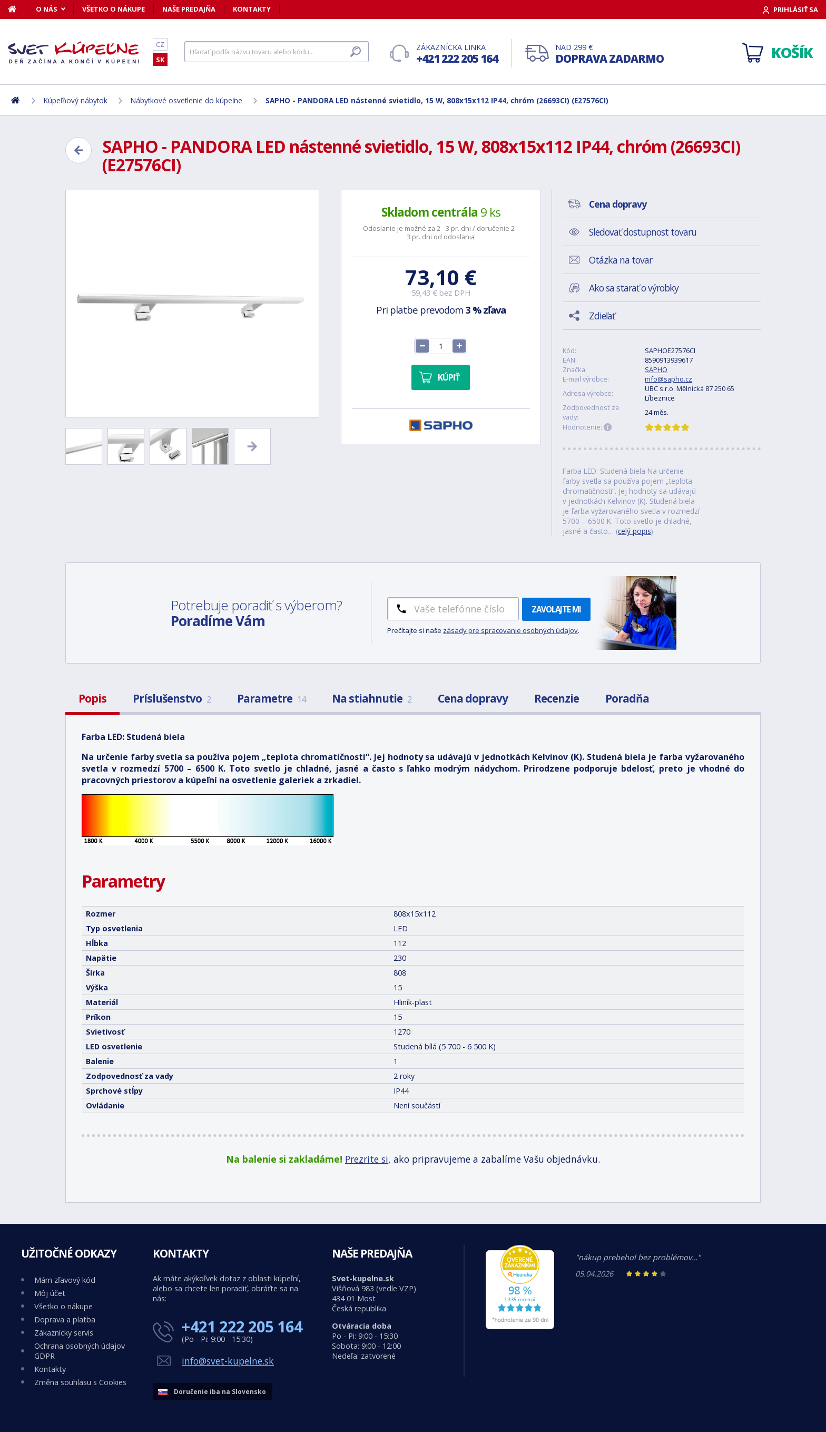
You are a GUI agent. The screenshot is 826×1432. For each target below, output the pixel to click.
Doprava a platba (64, 1319)
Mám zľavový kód (64, 1280)
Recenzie (556, 698)
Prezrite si (366, 1159)
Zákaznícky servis (63, 1333)
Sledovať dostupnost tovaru (642, 232)
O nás (46, 9)
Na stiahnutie (371, 698)
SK (160, 59)
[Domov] (17, 9)
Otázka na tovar (620, 260)
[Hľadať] (276, 51)
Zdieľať (602, 315)
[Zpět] (78, 150)
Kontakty (252, 9)
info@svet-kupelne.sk (228, 1361)
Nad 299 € (609, 54)
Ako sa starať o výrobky (633, 287)
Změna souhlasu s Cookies (80, 1382)
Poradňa (627, 698)
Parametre (271, 698)
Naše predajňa (188, 9)
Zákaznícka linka (457, 54)
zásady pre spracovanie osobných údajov (510, 630)
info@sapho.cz (668, 379)
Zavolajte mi (556, 609)
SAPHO (656, 369)
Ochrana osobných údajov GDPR (79, 1351)
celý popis (634, 531)
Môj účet (49, 1293)
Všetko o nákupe (113, 9)
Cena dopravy (473, 698)
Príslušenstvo (172, 698)
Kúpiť (448, 377)
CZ (160, 44)
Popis (92, 698)
